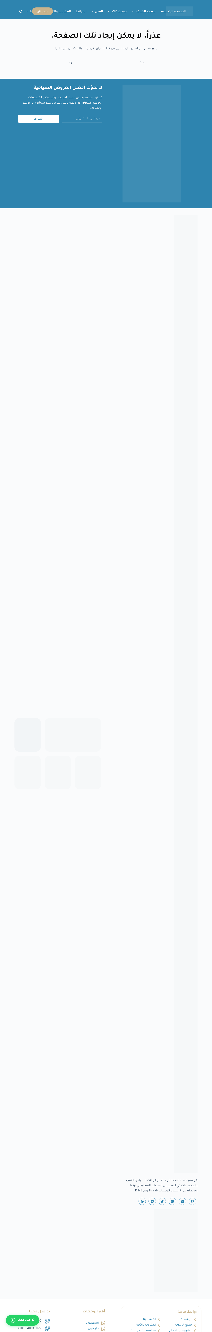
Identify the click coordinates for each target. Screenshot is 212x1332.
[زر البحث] (71, 63)
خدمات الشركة (143, 11)
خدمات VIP (116, 11)
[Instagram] (172, 1201)
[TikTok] (162, 1201)
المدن (96, 11)
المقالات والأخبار (59, 11)
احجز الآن (42, 11)
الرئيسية (186, 1319)
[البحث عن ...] (110, 63)
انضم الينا (149, 1319)
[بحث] (20, 11)
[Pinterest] (142, 1201)
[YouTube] (152, 1201)
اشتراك (38, 118)
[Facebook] (192, 1201)
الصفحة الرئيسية (173, 11)
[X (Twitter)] (182, 1201)
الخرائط (81, 11)
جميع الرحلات (183, 1325)
